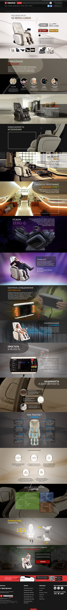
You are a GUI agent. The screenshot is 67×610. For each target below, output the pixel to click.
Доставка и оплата (16, 5)
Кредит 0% (41, 594)
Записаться (42, 561)
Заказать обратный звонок (58, 3)
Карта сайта (41, 599)
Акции (6, 5)
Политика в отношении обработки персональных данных (6, 592)
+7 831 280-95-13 (57, 2)
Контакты (30, 5)
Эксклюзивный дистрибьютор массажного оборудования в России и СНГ (52, 0)
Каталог (41, 590)
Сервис (26, 5)
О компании (10, 5)
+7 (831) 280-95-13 (5, 588)
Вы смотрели (33, 609)
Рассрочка (23, 5)
